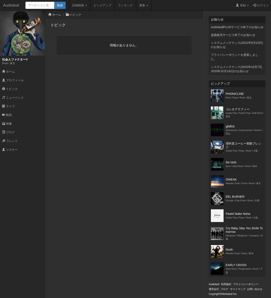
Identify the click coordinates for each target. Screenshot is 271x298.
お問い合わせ (254, 289)
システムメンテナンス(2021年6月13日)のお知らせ (237, 45)
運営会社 (214, 289)
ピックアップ (102, 5)
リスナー (10, 149)
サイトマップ (237, 289)
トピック (10, 89)
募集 (143, 5)
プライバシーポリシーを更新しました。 (234, 57)
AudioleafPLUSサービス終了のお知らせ (237, 27)
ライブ (8, 106)
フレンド (10, 141)
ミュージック (13, 97)
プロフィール (13, 80)
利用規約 (226, 284)
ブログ (8, 132)
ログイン (261, 5)
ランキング (125, 5)
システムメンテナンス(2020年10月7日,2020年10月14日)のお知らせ (237, 69)
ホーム (8, 71)
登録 (242, 5)
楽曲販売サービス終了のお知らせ (233, 35)
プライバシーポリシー (246, 284)
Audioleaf (11, 5)
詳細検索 (79, 5)
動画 (7, 115)
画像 (7, 123)
